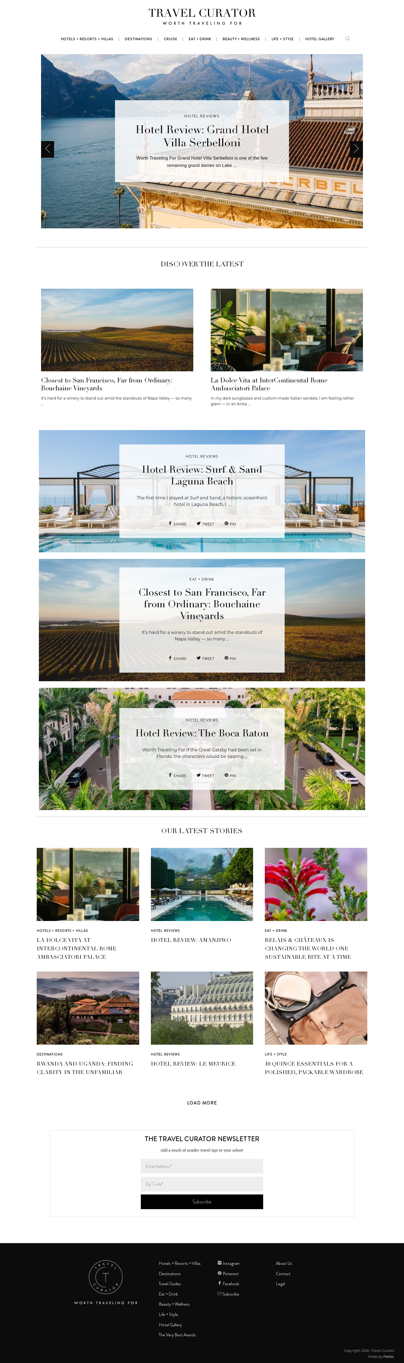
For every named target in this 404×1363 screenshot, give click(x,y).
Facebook (228, 1284)
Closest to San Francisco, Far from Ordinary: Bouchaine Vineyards (202, 605)
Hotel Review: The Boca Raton (202, 734)
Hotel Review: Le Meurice (193, 1064)
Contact (283, 1274)
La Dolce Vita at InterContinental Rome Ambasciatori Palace (76, 949)
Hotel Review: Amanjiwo (191, 941)
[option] (202, 141)
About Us (284, 1263)
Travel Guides (170, 1284)
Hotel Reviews (202, 116)
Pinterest (228, 1274)
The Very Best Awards (177, 1335)
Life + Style (276, 1054)
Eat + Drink (201, 579)
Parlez (388, 1357)
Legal (280, 1284)
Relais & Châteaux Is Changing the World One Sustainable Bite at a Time (308, 949)
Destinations (50, 1054)
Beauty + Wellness (174, 1304)
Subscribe (228, 1294)
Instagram (228, 1263)
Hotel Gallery (170, 1325)
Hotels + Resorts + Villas (62, 930)
